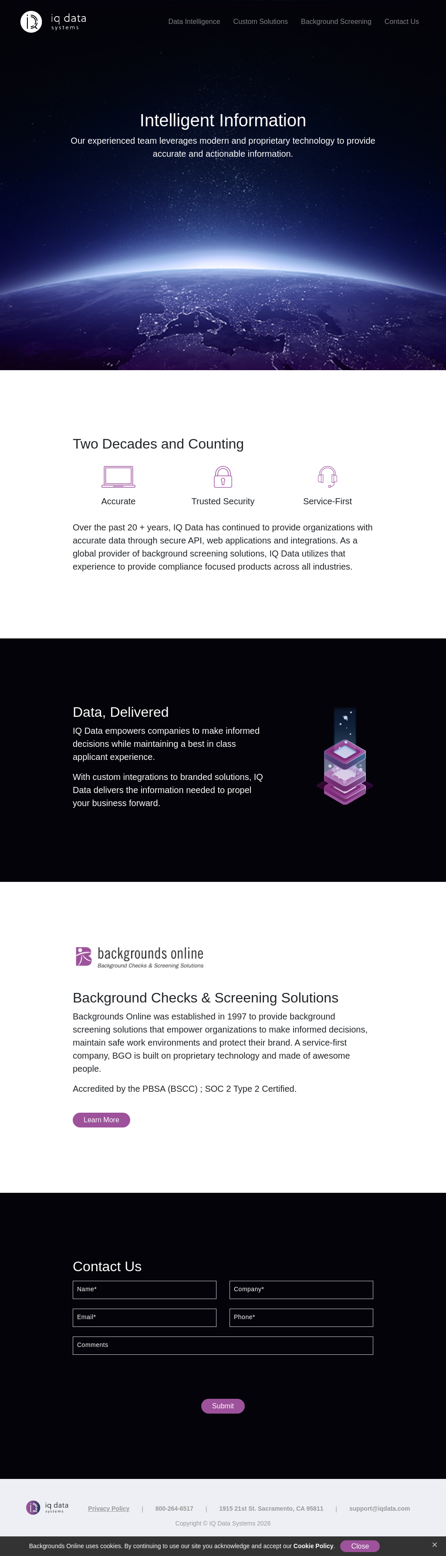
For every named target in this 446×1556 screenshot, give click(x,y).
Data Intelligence (194, 21)
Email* (86, 1317)
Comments (92, 1345)
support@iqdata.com (379, 1508)
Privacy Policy (108, 1508)
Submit (223, 1406)
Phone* (244, 1317)
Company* (249, 1289)
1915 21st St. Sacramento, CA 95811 (271, 1508)
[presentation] (223, 1379)
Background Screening (336, 21)
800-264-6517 (174, 1508)
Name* (87, 1289)
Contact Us (402, 21)
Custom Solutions (260, 21)
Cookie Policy (314, 1545)
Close (360, 1546)
